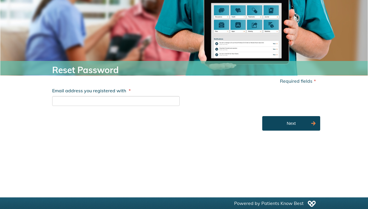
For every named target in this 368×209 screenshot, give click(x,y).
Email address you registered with (91, 90)
